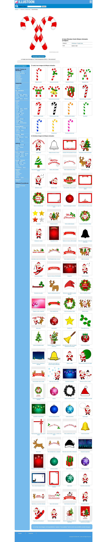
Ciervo (17, 110)
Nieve (21, 98)
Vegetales (18, 135)
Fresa (26, 137)
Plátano (18, 138)
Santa (22, 72)
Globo (22, 155)
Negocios (18, 179)
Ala (25, 155)
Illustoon (16, 9)
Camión (22, 144)
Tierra (17, 95)
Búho (21, 121)
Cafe (22, 141)
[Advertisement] (77, 24)
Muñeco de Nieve (20, 73)
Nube (17, 98)
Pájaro (17, 121)
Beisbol (18, 172)
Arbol (17, 94)
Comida (17, 134)
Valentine (18, 77)
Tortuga (21, 118)
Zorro (21, 114)
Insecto (18, 124)
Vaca (21, 108)
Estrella (18, 97)
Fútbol (17, 171)
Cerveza (18, 141)
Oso (17, 104)
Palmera (25, 94)
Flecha (26, 153)
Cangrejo (23, 127)
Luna (26, 95)
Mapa (17, 156)
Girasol (18, 93)
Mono (17, 107)
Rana (17, 118)
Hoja (20, 94)
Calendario (18, 81)
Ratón (17, 117)
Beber (22, 134)
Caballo (26, 108)
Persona (22, 160)
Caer (17, 87)
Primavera (18, 84)
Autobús (18, 146)
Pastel (17, 139)
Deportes (17, 169)
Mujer (17, 164)
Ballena (18, 130)
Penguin (18, 132)
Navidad (18, 72)
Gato (17, 102)
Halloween (18, 76)
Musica (18, 177)
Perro (17, 103)
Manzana (21, 137)
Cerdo (17, 108)
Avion (17, 147)
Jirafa (22, 113)
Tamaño (22, 95)
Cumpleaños (19, 78)
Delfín (22, 130)
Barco (17, 148)
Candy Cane (27, 9)
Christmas (22, 9)
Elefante (18, 113)
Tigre (21, 111)
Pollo (17, 123)
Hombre (22, 164)
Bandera (22, 156)
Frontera (18, 184)
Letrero (18, 158)
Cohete (21, 147)
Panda (17, 106)
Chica (20, 163)
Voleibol (18, 174)
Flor (16, 90)
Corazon (18, 153)
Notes (22, 177)
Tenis (17, 176)
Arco (22, 153)
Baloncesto (18, 173)
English (20, 533)
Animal (17, 101)
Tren (17, 149)
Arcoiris (26, 98)
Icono (16, 152)
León (17, 111)
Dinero (17, 181)
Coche (17, 144)
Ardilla (17, 114)
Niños (21, 161)
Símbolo (22, 152)
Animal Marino (19, 126)
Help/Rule (31, 533)
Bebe (17, 161)
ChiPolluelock (23, 123)
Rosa (17, 92)
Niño (17, 163)
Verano (18, 86)
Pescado (18, 127)
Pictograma (19, 167)
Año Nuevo (18, 80)
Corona (18, 155)
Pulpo (17, 129)
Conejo (18, 116)
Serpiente (18, 120)
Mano (24, 167)
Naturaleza (21, 90)
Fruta (17, 137)
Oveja (21, 110)
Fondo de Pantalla (20, 185)
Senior (17, 166)
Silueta (17, 187)
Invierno (18, 88)
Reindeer (18, 74)
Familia (17, 160)
